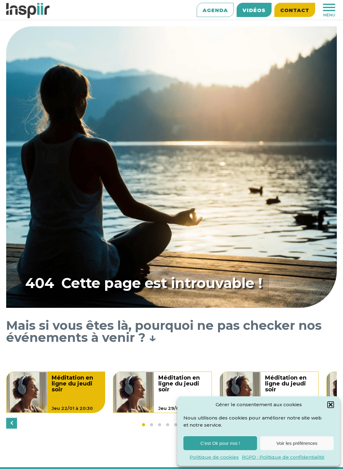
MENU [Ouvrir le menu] (329, 10)
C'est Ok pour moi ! (220, 443)
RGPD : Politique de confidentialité (283, 457)
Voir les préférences (297, 443)
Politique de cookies (214, 457)
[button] (331, 405)
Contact (294, 10)
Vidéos (254, 10)
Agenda (215, 10)
